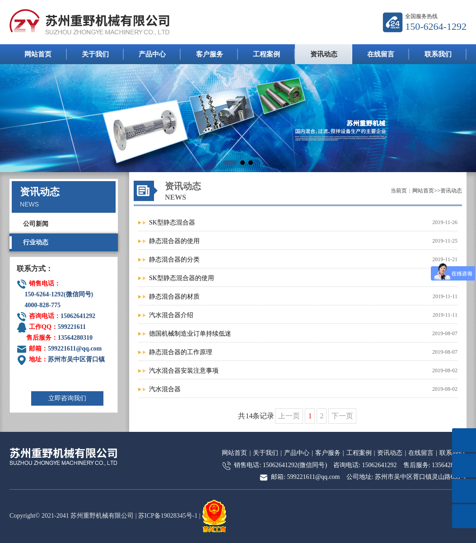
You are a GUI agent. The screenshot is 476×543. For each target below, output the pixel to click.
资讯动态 (323, 54)
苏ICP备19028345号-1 (167, 515)
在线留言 (380, 54)
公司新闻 (35, 223)
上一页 (289, 416)
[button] (230, 162)
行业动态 (35, 242)
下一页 (342, 416)
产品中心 (152, 54)
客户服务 (209, 54)
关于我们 (95, 54)
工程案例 (266, 54)
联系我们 (438, 54)
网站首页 (37, 54)
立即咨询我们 (67, 398)
